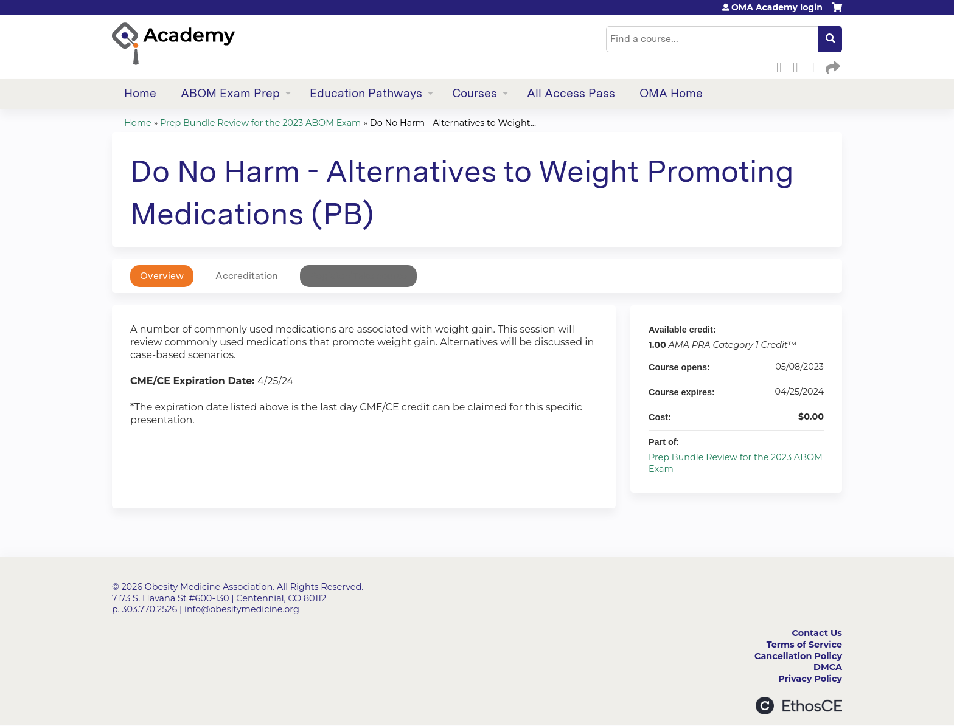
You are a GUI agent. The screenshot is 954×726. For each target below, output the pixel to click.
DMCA (827, 667)
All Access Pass (571, 93)
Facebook (782, 65)
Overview (162, 276)
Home (140, 93)
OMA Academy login (777, 7)
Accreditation (246, 276)
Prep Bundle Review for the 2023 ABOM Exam (260, 122)
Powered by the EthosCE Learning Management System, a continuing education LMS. (799, 705)
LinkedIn (815, 65)
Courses (474, 93)
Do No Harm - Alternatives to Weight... (453, 122)
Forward (832, 65)
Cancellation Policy (798, 656)
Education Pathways (366, 93)
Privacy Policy (810, 678)
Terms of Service (804, 644)
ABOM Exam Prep (230, 93)
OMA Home (671, 93)
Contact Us (817, 632)
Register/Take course (358, 276)
